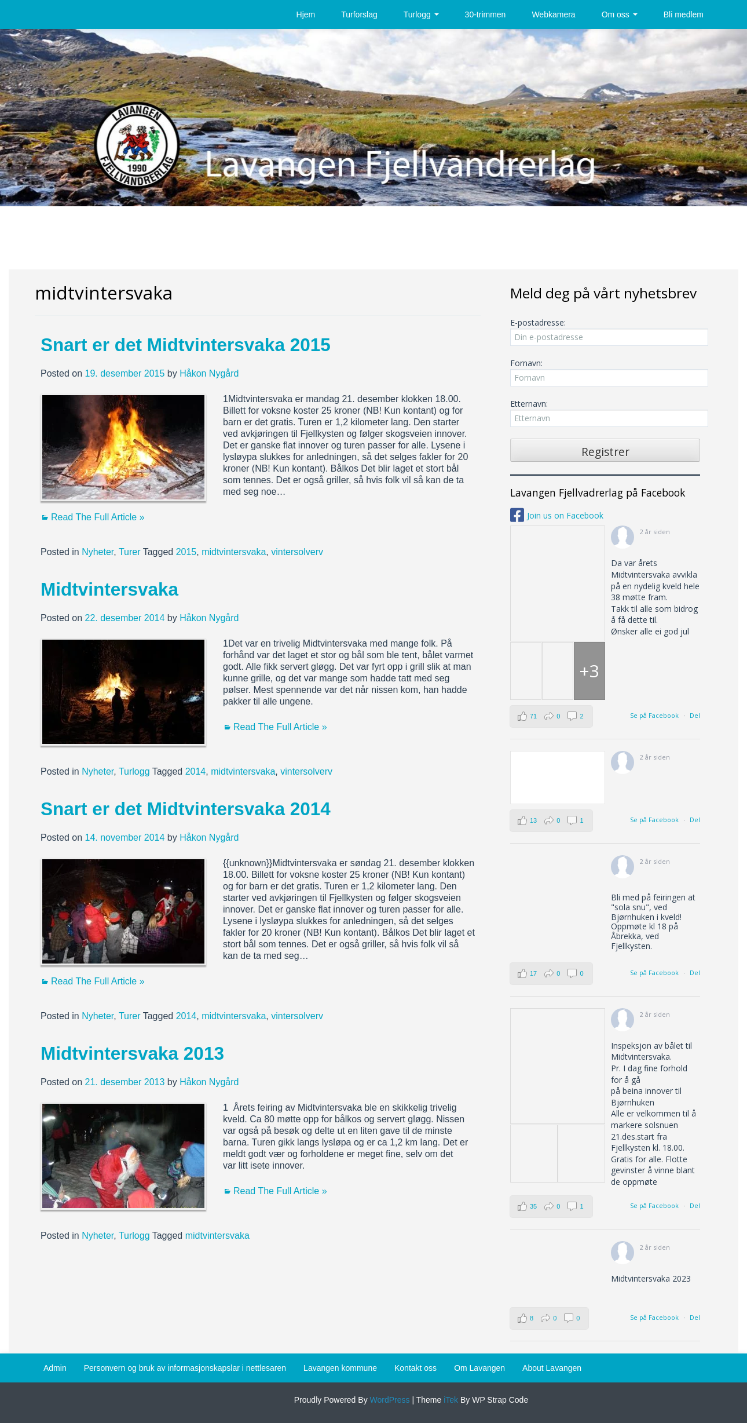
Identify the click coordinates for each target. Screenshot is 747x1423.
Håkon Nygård (209, 373)
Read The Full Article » (98, 517)
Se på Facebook (654, 715)
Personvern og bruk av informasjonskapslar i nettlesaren (185, 1368)
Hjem (306, 14)
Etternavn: (605, 412)
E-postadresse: (605, 331)
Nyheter (97, 552)
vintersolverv (297, 552)
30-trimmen (485, 14)
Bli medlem (684, 14)
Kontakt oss (415, 1368)
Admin (55, 1368)
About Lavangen (551, 1368)
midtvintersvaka (234, 552)
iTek (449, 1399)
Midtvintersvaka (109, 589)
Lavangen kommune (340, 1368)
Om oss (620, 14)
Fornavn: (605, 371)
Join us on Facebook (565, 515)
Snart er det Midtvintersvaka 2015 (186, 344)
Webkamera (553, 14)
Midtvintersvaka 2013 (132, 1053)
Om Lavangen (479, 1368)
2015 (186, 552)
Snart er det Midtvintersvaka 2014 (186, 808)
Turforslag (359, 14)
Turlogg (421, 14)
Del (695, 715)
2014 (195, 771)
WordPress (389, 1399)
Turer (130, 552)
